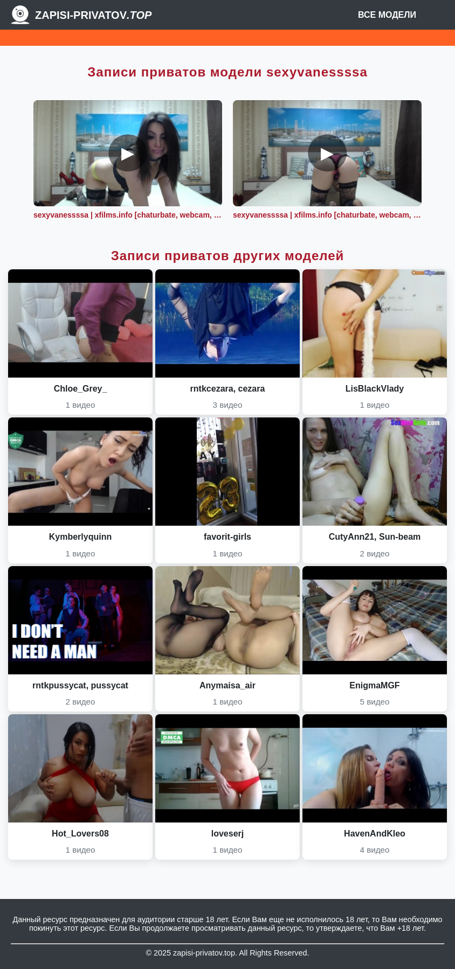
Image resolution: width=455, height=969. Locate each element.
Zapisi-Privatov (93, 15)
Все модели (387, 14)
